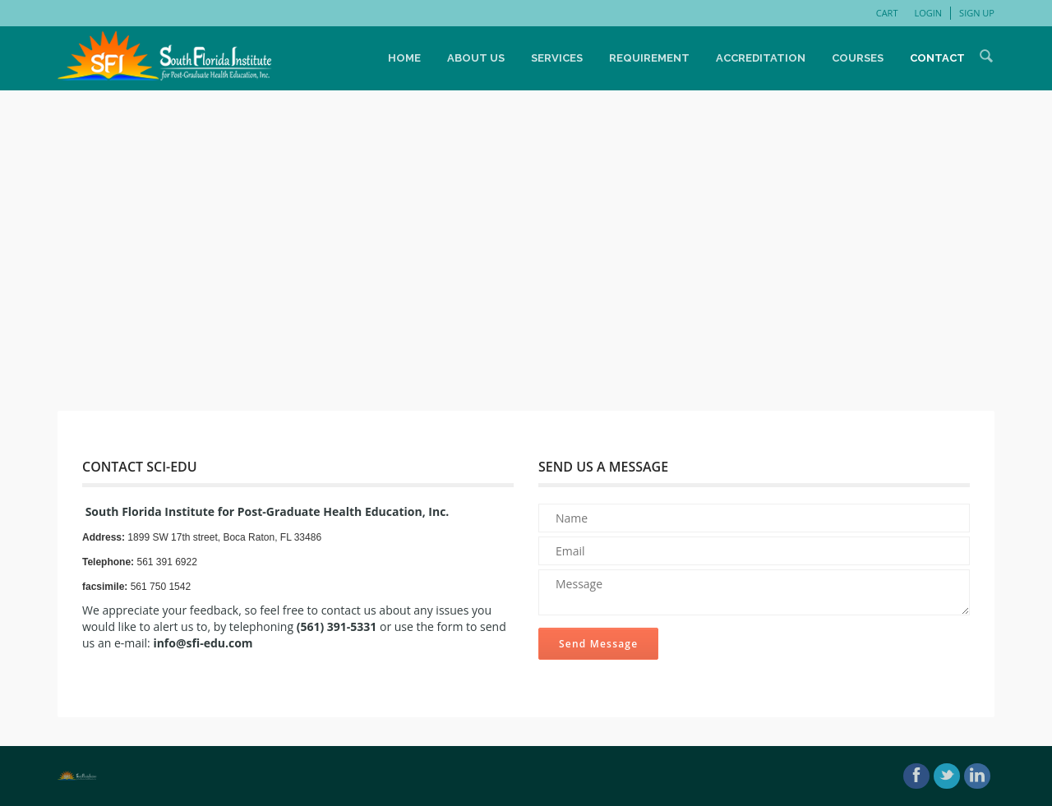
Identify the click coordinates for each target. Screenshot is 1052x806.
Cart (887, 13)
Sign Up (976, 13)
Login (928, 13)
